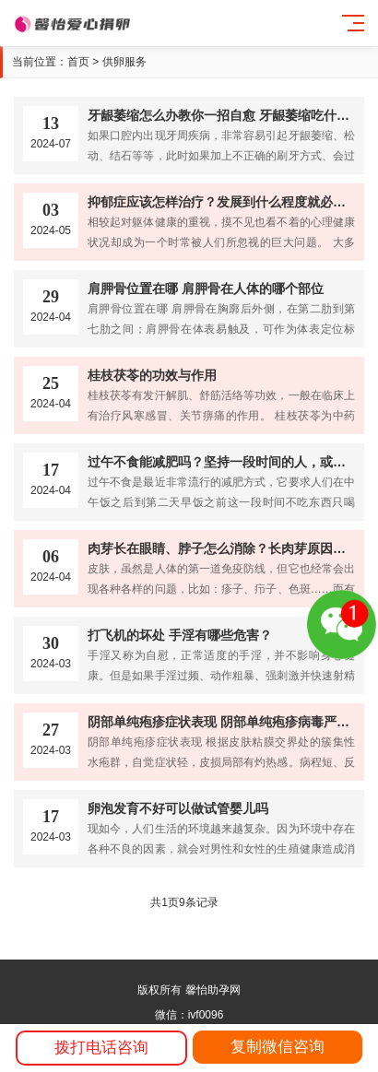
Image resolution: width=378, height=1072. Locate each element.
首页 (78, 61)
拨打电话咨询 (101, 1047)
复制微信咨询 (277, 1046)
